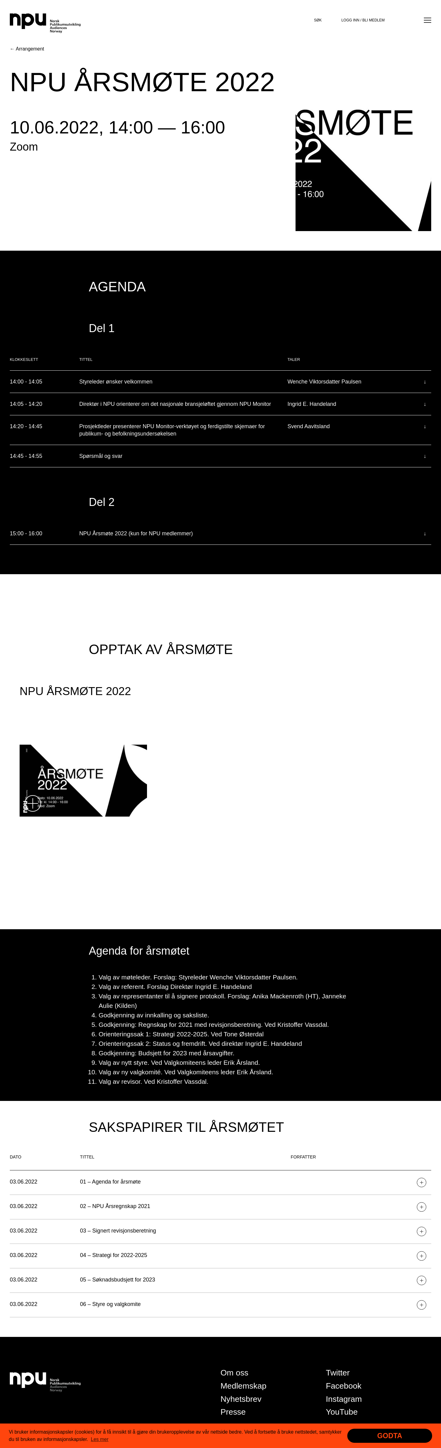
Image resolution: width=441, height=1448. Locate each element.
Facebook (343, 1385)
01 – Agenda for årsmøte (110, 1182)
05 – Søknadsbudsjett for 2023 (117, 1280)
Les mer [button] (99, 1439)
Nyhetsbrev (241, 1399)
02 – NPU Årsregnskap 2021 (115, 1206)
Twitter (338, 1372)
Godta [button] (389, 1436)
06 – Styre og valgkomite (110, 1304)
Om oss (234, 1372)
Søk (318, 20)
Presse (233, 1411)
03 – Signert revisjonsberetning (118, 1231)
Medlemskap (243, 1385)
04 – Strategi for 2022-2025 (113, 1255)
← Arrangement (27, 48)
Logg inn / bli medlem (363, 20)
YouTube (342, 1411)
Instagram (344, 1399)
